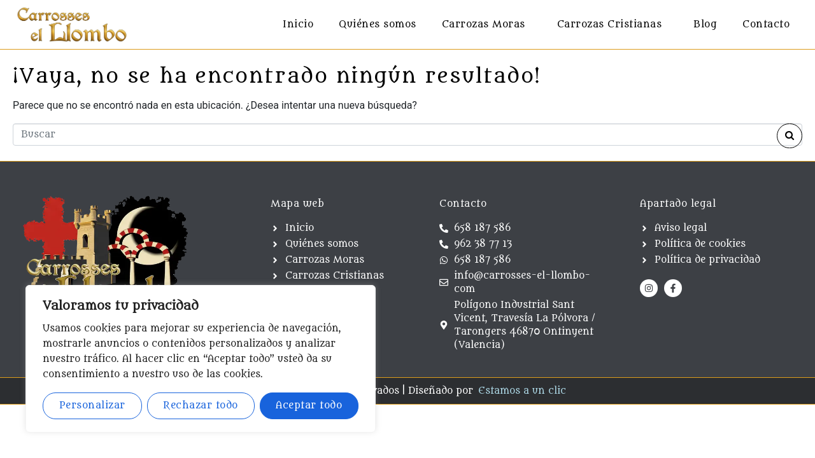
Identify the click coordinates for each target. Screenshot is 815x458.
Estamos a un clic (522, 390)
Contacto (766, 24)
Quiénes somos (377, 24)
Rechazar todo (200, 405)
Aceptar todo (309, 405)
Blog (705, 24)
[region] (200, 359)
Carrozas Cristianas (609, 24)
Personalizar (92, 405)
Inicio (298, 24)
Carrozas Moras (483, 24)
